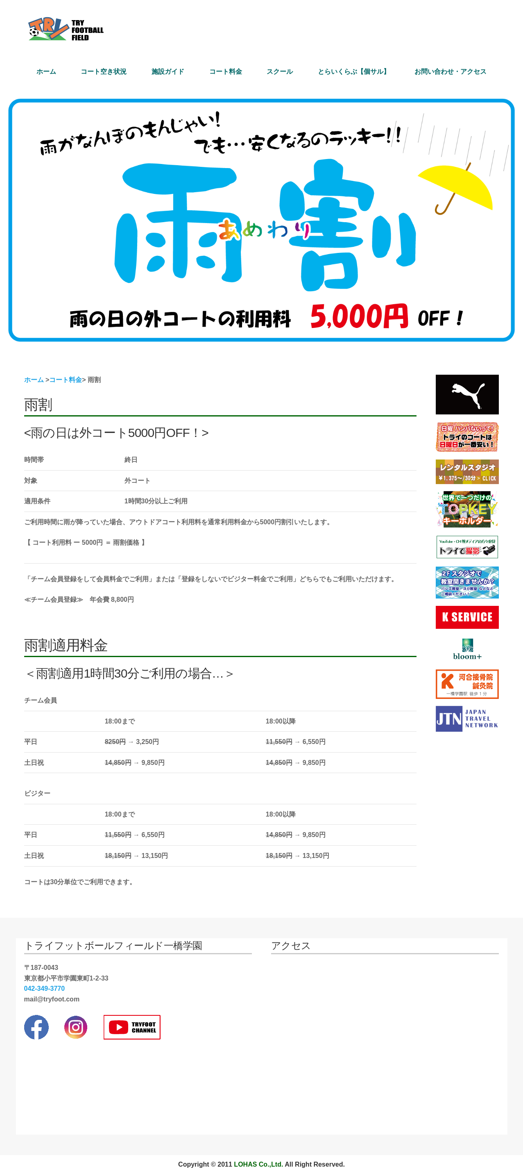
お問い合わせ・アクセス (450, 71)
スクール (280, 71)
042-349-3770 (44, 988)
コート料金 (225, 71)
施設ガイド (168, 71)
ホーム (46, 71)
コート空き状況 (104, 71)
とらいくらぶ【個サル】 (354, 71)
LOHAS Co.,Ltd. (258, 1164)
